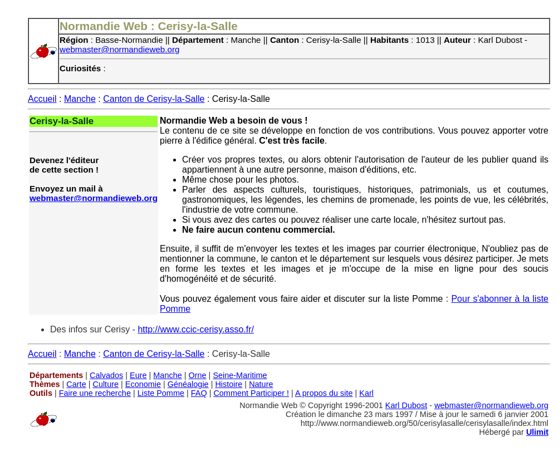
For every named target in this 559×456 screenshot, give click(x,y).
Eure (138, 375)
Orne (198, 375)
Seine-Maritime (240, 375)
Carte (76, 384)
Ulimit (537, 432)
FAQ (199, 393)
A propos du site (324, 393)
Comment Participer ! (251, 393)
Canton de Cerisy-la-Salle (153, 99)
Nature (261, 384)
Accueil (42, 99)
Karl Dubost (406, 405)
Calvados (106, 375)
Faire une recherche (95, 393)
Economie (143, 384)
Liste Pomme (161, 393)
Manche (80, 99)
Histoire (228, 384)
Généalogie (188, 384)
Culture (105, 384)
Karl (366, 393)
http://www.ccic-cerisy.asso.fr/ (196, 329)
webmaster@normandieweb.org (120, 49)
